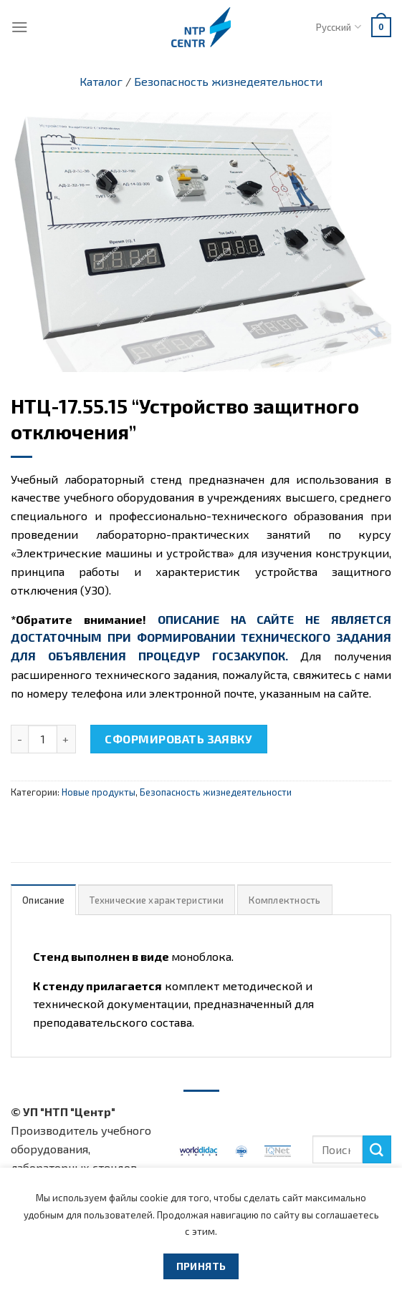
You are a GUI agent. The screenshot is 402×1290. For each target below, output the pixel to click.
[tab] (43, 899)
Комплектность (284, 900)
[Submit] (377, 1149)
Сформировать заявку (178, 739)
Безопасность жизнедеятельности (228, 81)
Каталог (101, 81)
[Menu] (20, 26)
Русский (338, 27)
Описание (43, 900)
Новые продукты (98, 792)
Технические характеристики (157, 900)
